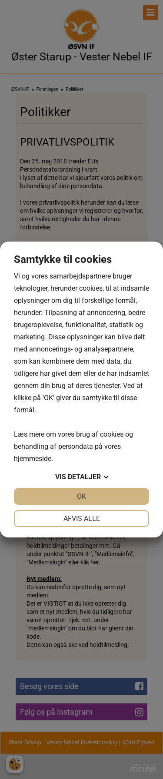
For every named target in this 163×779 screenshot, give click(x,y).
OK (81, 496)
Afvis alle (81, 518)
